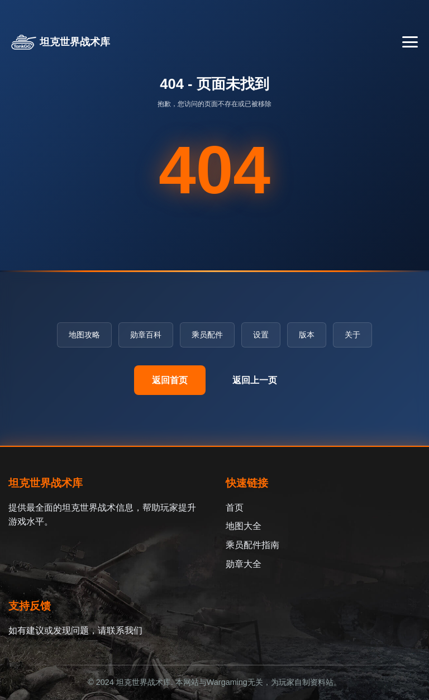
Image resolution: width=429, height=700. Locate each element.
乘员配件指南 (252, 545)
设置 (261, 334)
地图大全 (243, 526)
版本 (306, 334)
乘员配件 (207, 334)
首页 (235, 507)
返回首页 (170, 380)
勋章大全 (243, 564)
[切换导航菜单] (410, 41)
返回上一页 (254, 380)
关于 (352, 334)
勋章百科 (145, 334)
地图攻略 (84, 334)
